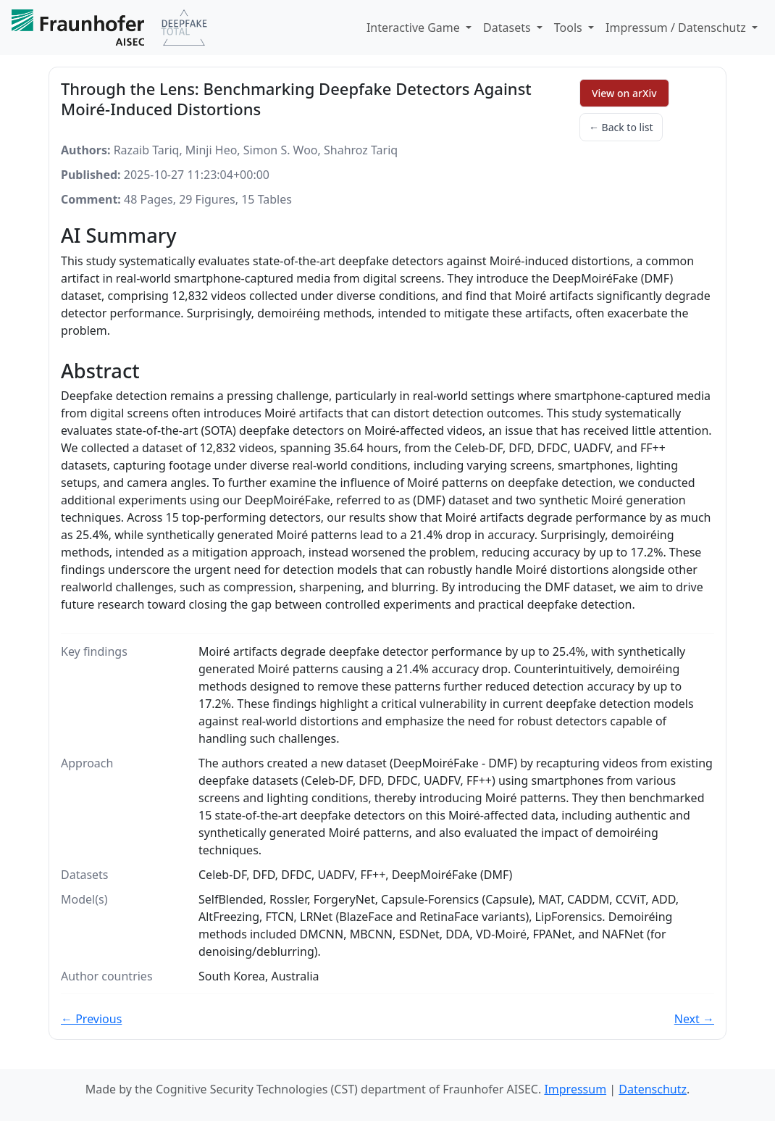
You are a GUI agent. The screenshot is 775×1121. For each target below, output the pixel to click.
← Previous (91, 1019)
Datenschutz (653, 1089)
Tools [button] (569, 28)
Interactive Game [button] (414, 28)
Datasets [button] (508, 28)
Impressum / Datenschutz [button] (677, 28)
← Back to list (621, 127)
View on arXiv (624, 93)
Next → (694, 1019)
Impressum (575, 1089)
